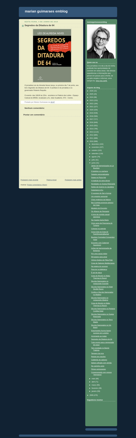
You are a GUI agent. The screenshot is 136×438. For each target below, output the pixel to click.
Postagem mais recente (29, 180)
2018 (92, 116)
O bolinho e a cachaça (99, 171)
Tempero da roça (97, 353)
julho (94, 160)
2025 (92, 94)
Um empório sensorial (99, 196)
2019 (92, 113)
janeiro (94, 391)
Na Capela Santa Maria (100, 220)
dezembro (96, 144)
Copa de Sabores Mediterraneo (103, 263)
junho (94, 163)
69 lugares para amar (99, 257)
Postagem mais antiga (73, 180)
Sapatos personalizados (100, 174)
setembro (95, 153)
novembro (96, 147)
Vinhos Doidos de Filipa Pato (102, 260)
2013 (92, 132)
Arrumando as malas (99, 336)
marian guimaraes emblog (46, 11)
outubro (95, 150)
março (94, 385)
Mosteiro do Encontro (99, 208)
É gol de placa (96, 273)
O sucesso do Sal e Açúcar (101, 193)
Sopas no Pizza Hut (98, 177)
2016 (92, 122)
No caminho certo (97, 366)
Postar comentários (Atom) (37, 185)
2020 (92, 110)
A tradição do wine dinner (100, 181)
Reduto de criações (98, 357)
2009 (92, 395)
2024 (92, 97)
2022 (92, 104)
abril (93, 382)
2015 (92, 126)
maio (94, 379)
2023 (92, 100)
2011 (92, 138)
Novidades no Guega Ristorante (103, 184)
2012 (92, 135)
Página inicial (51, 180)
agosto (94, 157)
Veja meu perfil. (101, 81)
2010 (92, 141)
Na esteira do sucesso (99, 266)
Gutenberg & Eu (97, 190)
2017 (92, 119)
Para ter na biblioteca (99, 269)
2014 (92, 129)
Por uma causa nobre (99, 254)
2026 (92, 91)
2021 (92, 107)
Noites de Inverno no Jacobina (102, 187)
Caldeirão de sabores (99, 360)
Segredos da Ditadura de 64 (39, 25)
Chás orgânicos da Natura (101, 200)
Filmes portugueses (98, 369)
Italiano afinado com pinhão (101, 363)
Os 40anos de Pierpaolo (100, 211)
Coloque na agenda (98, 229)
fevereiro (95, 388)
